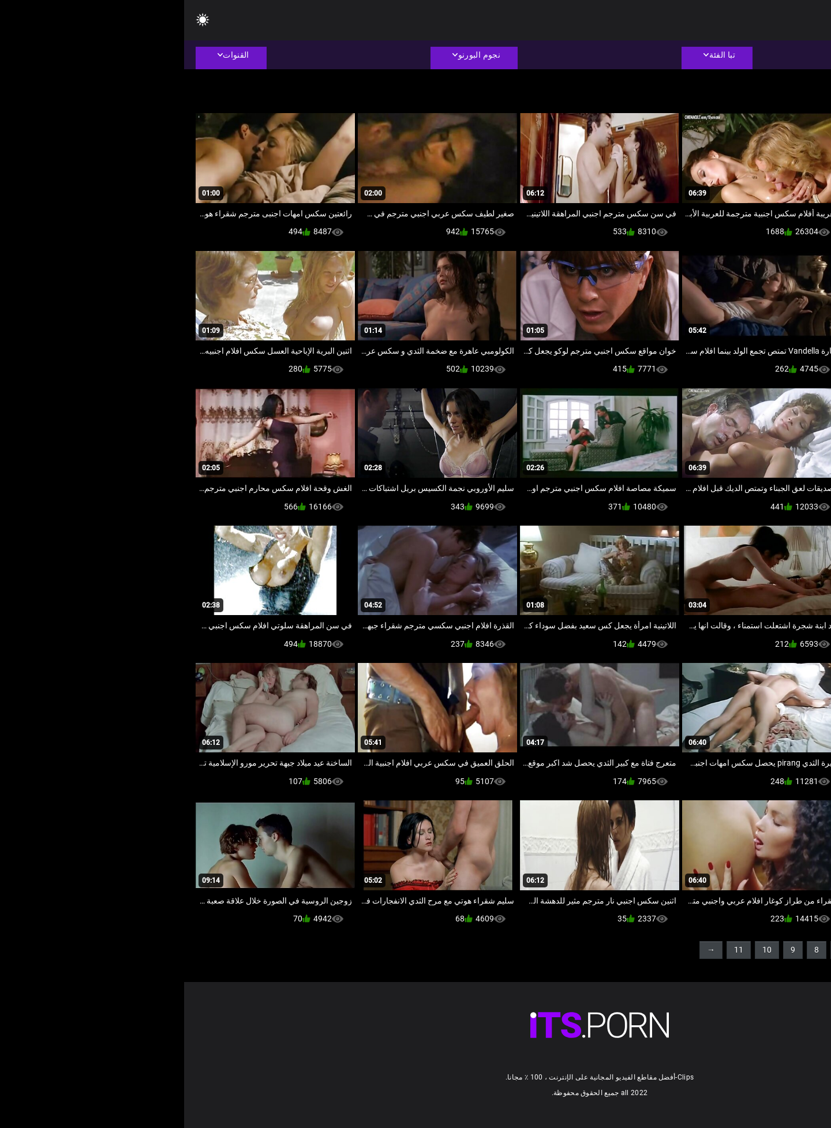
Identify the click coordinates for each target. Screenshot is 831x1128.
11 (554, 949)
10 (582, 949)
